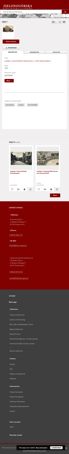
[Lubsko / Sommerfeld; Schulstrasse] (21, 158)
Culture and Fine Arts (17, 315)
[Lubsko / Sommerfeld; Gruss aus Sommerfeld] (48, 158)
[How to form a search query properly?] (67, 15)
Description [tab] (12, 52)
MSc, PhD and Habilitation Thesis (21, 324)
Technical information (17, 401)
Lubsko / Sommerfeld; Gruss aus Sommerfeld (47, 172)
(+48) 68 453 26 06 (16, 272)
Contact (12, 411)
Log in (12, 427)
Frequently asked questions (19, 406)
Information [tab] (34, 52)
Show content (11, 41)
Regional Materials (16, 329)
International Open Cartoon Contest (22, 344)
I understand (56, 448)
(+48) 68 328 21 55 (16, 235)
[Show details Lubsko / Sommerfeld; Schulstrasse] (30, 189)
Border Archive (15, 334)
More (55, 195)
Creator (12, 364)
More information (41, 447)
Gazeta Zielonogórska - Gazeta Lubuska (24, 339)
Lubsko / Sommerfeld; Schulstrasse (18, 172)
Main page (13, 302)
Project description (16, 392)
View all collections (16, 351)
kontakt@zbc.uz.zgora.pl (18, 245)
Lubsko (21, 105)
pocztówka (9, 75)
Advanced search (58, 16)
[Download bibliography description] (18, 189)
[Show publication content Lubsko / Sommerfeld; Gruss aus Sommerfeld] (51, 189)
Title (11, 369)
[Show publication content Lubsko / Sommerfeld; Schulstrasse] (24, 189)
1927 (6, 68)
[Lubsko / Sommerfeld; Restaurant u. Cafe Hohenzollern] (8, 28)
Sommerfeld (32, 105)
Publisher (13, 379)
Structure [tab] (56, 52)
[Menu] (66, 2)
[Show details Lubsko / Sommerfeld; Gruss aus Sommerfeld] (57, 189)
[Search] (65, 12)
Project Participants (16, 397)
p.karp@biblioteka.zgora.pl (18, 278)
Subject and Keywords (17, 374)
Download (10, 47)
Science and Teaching (17, 320)
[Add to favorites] (59, 22)
